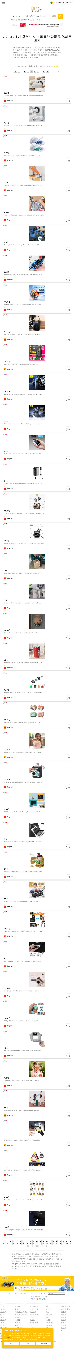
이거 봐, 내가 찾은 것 (21, 1293)
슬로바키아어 (19, 1325)
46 (44, 71)
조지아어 (48, 1309)
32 (40, 1243)
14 (24, 71)
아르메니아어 (34, 1309)
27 (23, 1243)
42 (28, 1246)
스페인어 (17, 1322)
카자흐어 (48, 1319)
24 (13, 1243)
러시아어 (2, 1322)
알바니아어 (33, 1317)
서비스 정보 (34, 1293)
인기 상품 (19, 66)
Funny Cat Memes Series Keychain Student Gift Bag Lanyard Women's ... (23, 1200)
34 (47, 1243)
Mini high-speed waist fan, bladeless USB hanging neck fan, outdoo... (23, 304)
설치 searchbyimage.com (61, 2)
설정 (11, 1343)
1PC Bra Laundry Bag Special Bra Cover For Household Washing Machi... (24, 95)
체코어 (47, 1317)
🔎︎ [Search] (58, 71)
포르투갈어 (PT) (65, 1309)
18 (38, 71)
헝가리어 (63, 1325)
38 (60, 1243)
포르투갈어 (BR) (65, 1306)
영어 (31, 1325)
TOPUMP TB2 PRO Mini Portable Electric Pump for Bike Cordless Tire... (23, 483)
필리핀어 (63, 1319)
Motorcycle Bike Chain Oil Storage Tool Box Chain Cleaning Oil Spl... (22, 245)
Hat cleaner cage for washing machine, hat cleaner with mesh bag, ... (23, 155)
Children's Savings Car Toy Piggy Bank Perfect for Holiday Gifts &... (22, 901)
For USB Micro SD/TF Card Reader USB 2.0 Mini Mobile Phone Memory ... (24, 692)
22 (7, 1243)
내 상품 (49, 66)
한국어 (62, 1322)
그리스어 (2, 1306)
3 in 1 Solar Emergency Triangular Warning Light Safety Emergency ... (23, 1170)
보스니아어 (18, 1306)
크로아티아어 (49, 1322)
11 (40, 1241)
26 (20, 1243)
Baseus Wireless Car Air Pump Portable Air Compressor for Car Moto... (23, 424)
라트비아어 (3, 1319)
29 (30, 1243)
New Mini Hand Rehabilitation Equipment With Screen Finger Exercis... (23, 1050)
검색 (10, 1293)
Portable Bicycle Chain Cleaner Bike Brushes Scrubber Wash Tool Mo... (23, 274)
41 (70, 1243)
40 (67, 1243)
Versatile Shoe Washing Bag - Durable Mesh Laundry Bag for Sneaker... (23, 125)
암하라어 (32, 1319)
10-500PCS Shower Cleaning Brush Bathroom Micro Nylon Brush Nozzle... (24, 215)
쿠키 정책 (7, 1337)
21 (3, 1243)
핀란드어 (63, 1317)
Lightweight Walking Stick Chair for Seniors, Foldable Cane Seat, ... (22, 1110)
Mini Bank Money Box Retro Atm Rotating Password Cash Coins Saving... (24, 812)
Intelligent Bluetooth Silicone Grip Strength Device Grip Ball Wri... (21, 1021)
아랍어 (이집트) (34, 1306)
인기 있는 (41, 66)
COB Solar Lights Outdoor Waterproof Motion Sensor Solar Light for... (23, 1140)
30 (33, 1243)
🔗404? (5, 76)
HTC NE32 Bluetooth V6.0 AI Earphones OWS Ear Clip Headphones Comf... (24, 543)
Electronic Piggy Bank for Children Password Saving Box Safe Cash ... (23, 752)
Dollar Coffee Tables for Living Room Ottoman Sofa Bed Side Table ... (23, 573)
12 (43, 1241)
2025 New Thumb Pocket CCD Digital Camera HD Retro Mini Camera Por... (24, 991)
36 (53, 1243)
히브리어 (63, 1327)
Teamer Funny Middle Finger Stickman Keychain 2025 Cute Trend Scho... (24, 1230)
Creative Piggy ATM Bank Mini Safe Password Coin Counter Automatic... (23, 782)
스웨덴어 (17, 1319)
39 (63, 1243)
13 (47, 1241)
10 (37, 1241)
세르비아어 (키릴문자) (21, 1314)
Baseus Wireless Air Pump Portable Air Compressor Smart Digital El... (23, 394)
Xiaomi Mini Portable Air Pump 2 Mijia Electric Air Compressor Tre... (22, 364)
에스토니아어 (34, 1322)
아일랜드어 (33, 1311)
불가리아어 (18, 1309)
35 (50, 1243)
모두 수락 (44, 1343)
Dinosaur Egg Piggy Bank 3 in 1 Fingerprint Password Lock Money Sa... (23, 871)
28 (27, 1243)
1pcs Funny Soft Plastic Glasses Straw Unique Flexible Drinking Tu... (22, 1080)
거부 (27, 1343)
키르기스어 (49, 1325)
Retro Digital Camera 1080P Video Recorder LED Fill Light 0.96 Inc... (22, 961)
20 (70, 1241)
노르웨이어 (3, 1311)
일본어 (47, 1306)
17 (34, 71)
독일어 (2, 1317)
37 (57, 1243)
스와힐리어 (18, 1317)
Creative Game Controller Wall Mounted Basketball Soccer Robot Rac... (23, 633)
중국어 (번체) (49, 1314)
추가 (56, 66)
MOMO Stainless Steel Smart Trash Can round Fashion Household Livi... (23, 662)
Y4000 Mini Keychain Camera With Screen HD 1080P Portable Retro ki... (23, 931)
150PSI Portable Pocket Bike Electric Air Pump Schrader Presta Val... (23, 454)
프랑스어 (63, 1314)
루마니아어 (3, 1325)
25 (17, 1243)
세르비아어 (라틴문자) (21, 1311)
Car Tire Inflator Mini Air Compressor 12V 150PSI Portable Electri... (22, 334)
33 (43, 1243)
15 (28, 71)
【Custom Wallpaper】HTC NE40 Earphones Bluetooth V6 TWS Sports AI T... (25, 513)
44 (35, 1246)
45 (38, 1246)
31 (37, 1243)
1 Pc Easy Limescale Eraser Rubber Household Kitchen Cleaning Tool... (23, 185)
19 (67, 1241)
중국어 (47, 1311)
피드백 (43, 1293)
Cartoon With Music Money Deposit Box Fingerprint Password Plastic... (23, 722)
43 (32, 1246)
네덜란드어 (3, 1309)
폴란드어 (63, 1311)
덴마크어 (2, 1314)
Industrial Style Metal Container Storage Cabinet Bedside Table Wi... (22, 603)
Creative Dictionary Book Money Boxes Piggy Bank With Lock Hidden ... (23, 842)
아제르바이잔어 (34, 1314)
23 (10, 1243)
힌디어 (62, 1330)
